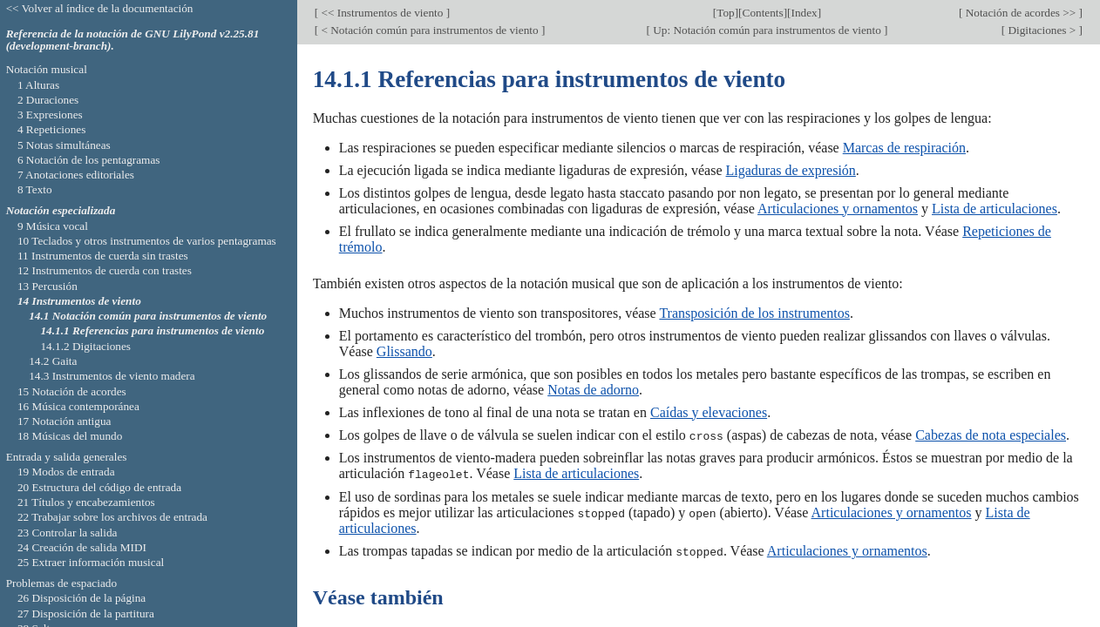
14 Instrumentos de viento (79, 300)
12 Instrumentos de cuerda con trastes (104, 270)
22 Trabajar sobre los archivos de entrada (112, 516)
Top (725, 12)
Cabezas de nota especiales (990, 435)
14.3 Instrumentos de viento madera (111, 375)
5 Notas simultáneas (64, 145)
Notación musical (46, 69)
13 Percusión (47, 286)
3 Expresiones (50, 114)
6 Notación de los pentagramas (88, 159)
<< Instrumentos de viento (382, 12)
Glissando (404, 351)
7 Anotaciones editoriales (75, 174)
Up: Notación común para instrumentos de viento (767, 30)
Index (804, 12)
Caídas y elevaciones (708, 412)
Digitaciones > (1041, 30)
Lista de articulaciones (994, 208)
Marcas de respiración (904, 147)
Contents (763, 12)
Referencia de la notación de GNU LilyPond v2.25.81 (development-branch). (133, 40)
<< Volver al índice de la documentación (100, 8)
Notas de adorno (593, 389)
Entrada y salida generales (66, 456)
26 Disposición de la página (81, 597)
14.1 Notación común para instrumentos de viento (148, 315)
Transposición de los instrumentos (754, 313)
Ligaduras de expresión (791, 170)
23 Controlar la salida (67, 532)
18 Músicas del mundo (70, 435)
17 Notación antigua (64, 421)
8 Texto (34, 189)
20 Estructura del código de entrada (99, 487)
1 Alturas (38, 84)
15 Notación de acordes (71, 391)
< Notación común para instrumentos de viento (429, 30)
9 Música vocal (52, 226)
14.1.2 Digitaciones (85, 346)
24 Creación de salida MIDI (81, 547)
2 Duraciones (47, 99)
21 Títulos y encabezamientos (86, 502)
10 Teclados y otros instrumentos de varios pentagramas (146, 240)
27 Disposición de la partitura (85, 613)
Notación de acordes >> (1020, 12)
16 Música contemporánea (78, 406)
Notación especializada (61, 210)
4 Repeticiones (51, 129)
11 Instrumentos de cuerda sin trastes (102, 255)
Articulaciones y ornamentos (837, 208)
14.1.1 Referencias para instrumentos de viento (152, 330)
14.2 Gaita (53, 360)
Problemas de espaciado (61, 583)
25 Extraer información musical (90, 562)
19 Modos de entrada (66, 471)
